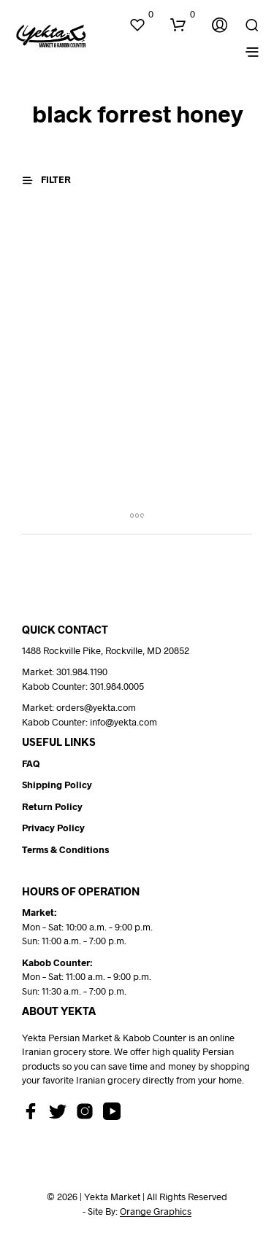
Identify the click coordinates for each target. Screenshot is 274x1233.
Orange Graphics (155, 1211)
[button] (141, 14)
